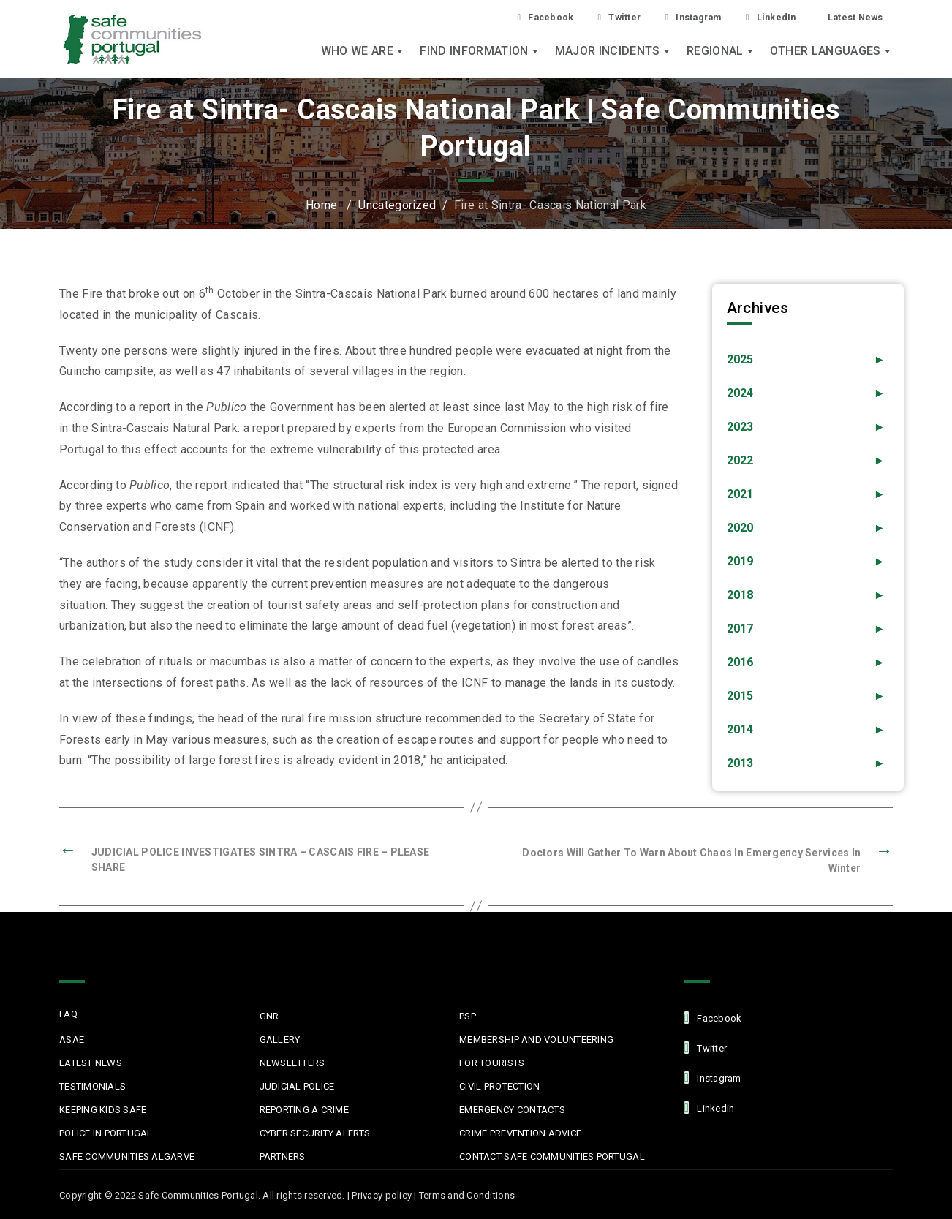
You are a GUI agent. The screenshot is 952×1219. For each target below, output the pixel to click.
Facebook (514, 17)
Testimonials (92, 1086)
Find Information (480, 53)
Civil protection (499, 1086)
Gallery (280, 1039)
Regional (721, 53)
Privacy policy (382, 1195)
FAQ (68, 1013)
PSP (467, 1016)
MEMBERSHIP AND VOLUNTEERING (536, 1039)
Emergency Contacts (512, 1109)
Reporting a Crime (304, 1109)
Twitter (594, 17)
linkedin (709, 1107)
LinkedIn (760, 17)
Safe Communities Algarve (126, 1156)
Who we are (363, 53)
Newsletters (292, 1062)
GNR (269, 1016)
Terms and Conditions (467, 1195)
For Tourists (491, 1062)
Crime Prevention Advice (520, 1133)
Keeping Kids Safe (102, 1109)
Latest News (851, 17)
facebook (712, 1017)
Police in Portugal (106, 1133)
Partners (283, 1156)
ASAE (71, 1039)
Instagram (675, 17)
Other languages (831, 53)
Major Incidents (613, 53)
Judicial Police (297, 1086)
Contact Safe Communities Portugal (552, 1156)
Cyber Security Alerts (315, 1133)
